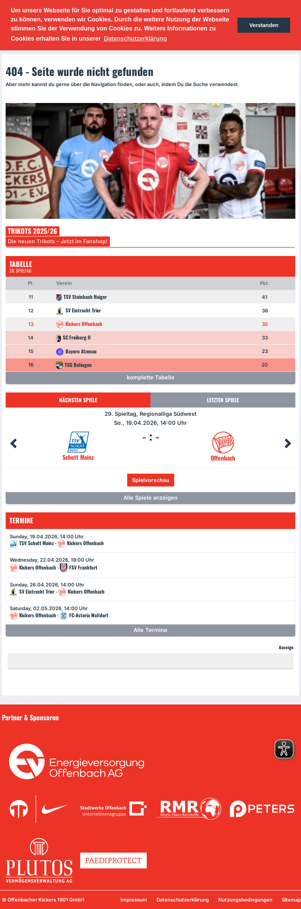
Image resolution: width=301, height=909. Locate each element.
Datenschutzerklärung (183, 900)
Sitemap (291, 900)
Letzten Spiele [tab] (223, 400)
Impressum (133, 900)
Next (287, 443)
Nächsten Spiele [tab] (78, 400)
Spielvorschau (150, 480)
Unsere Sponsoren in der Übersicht (48, 728)
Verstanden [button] (263, 25)
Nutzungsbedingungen (245, 900)
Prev (13, 443)
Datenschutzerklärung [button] (135, 38)
